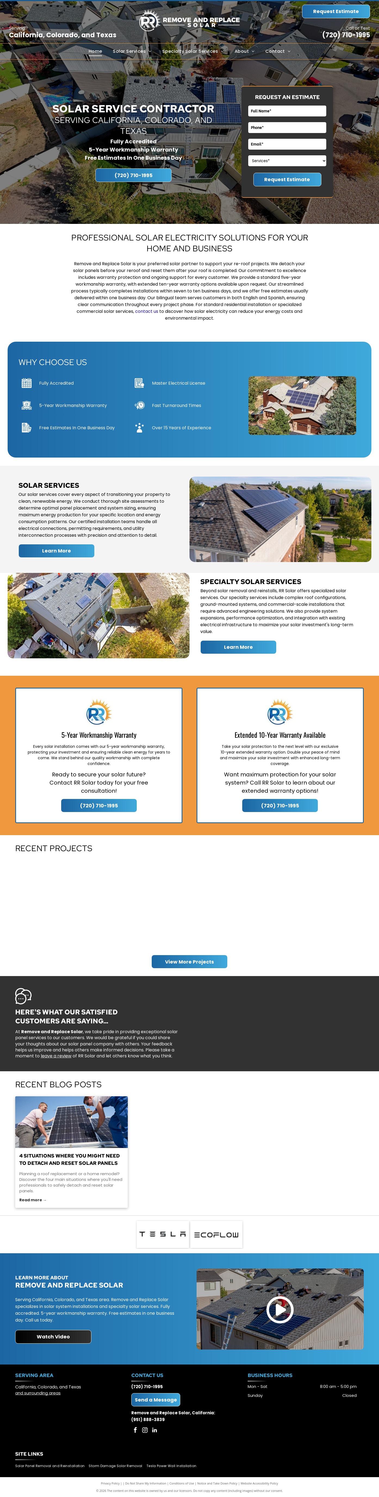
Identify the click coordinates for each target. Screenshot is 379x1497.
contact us (146, 311)
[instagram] (145, 1431)
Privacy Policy (110, 1483)
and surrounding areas (38, 1393)
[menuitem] (95, 51)
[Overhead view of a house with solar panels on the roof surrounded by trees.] (146, 904)
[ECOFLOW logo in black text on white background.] (216, 1234)
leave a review (56, 1056)
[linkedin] (154, 1431)
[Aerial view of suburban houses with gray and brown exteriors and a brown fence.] (233, 904)
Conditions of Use (181, 1483)
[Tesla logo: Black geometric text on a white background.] (162, 1234)
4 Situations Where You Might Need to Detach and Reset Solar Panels (69, 1159)
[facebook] (135, 1431)
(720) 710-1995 (346, 34)
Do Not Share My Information (145, 1483)
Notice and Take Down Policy (217, 1483)
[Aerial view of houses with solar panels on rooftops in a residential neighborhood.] (59, 904)
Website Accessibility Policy (259, 1483)
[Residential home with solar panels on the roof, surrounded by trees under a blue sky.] (319, 904)
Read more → (33, 1200)
